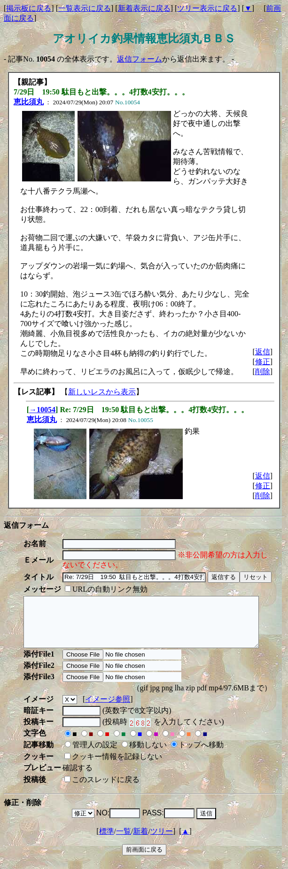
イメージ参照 (107, 709)
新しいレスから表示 (102, 392)
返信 (262, 352)
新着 (140, 841)
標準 (106, 841)
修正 (262, 362)
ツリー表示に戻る (207, 8)
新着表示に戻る (144, 8)
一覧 (123, 841)
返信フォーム (139, 59)
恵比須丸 (29, 102)
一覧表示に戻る (84, 8)
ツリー (161, 841)
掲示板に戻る (28, 8)
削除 (262, 372)
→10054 (42, 410)
